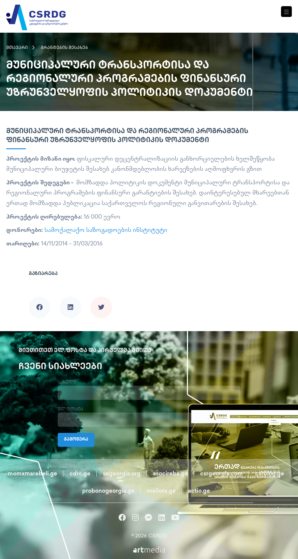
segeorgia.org (122, 474)
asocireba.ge (170, 474)
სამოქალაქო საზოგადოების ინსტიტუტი (105, 231)
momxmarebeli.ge (32, 474)
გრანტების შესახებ (64, 48)
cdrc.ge (79, 474)
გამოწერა (76, 440)
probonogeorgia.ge (108, 491)
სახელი (67, 382)
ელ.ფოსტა (70, 409)
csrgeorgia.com (221, 474)
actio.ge (199, 491)
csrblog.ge (269, 474)
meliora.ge (161, 491)
